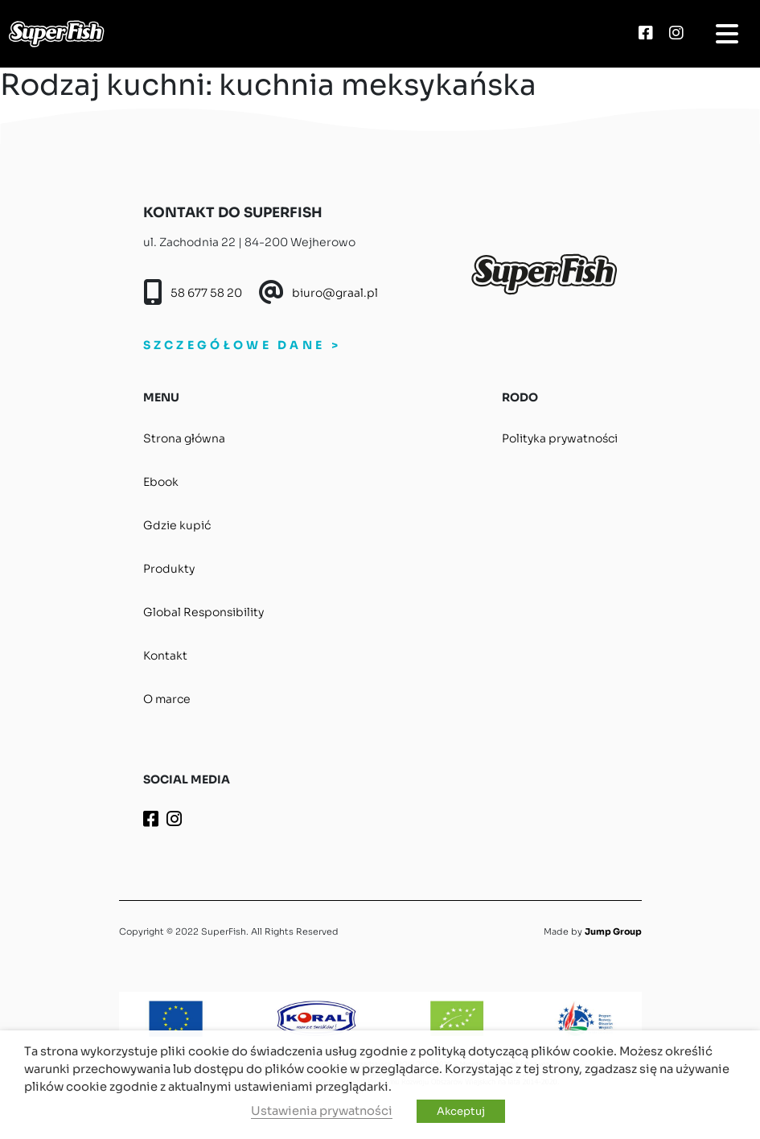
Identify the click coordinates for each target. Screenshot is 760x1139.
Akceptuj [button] (461, 1111)
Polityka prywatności (560, 438)
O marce (167, 699)
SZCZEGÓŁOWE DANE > (242, 345)
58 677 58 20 (206, 293)
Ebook (161, 482)
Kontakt (165, 655)
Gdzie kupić (177, 525)
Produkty (169, 568)
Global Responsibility (203, 612)
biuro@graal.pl (335, 293)
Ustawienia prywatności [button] (321, 1111)
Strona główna (184, 438)
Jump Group (613, 931)
